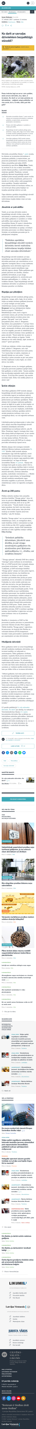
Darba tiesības (10, 1241)
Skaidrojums (12, 22)
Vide (22, 22)
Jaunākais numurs (19, 1340)
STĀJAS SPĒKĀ (6, 1029)
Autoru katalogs (18, 1342)
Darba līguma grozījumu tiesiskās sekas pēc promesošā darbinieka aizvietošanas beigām (17, 1262)
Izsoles (15, 1319)
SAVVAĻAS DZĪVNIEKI (9, 818)
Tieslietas (24, 1048)
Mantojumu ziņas (19, 1321)
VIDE (3, 815)
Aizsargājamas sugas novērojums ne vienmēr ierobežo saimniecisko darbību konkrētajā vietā (17, 978)
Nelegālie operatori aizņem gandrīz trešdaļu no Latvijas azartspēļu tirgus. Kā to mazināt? (17, 1161)
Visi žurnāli (16, 1345)
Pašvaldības (14, 760)
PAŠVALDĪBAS (6, 816)
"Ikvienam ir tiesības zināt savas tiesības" (15, 1407)
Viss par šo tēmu (10, 1011)
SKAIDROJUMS (6, 1028)
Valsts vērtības (25, 1222)
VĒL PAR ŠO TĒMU (8, 809)
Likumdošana (25, 1076)
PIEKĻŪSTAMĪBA (7, 1374)
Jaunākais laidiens (19, 1316)
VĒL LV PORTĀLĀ (7, 1098)
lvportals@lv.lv (12, 1384)
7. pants (25, 154)
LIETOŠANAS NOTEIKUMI (9, 1371)
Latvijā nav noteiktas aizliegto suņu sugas (16, 965)
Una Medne (5, 783)
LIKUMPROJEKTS (7, 1026)
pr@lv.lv (15, 1386)
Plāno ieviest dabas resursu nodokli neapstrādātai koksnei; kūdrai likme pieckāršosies (16, 953)
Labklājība (24, 1062)
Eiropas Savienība (11, 1133)
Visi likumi (16, 1298)
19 (24, 746)
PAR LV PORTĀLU (7, 1369)
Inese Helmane (7, 17)
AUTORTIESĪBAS (7, 1376)
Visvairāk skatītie (18, 1295)
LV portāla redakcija (10, 1381)
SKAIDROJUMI (6, 8)
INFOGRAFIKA (6, 1024)
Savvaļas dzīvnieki (9, 765)
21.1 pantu (24, 712)
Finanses (14, 1166)
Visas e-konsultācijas (11, 1271)
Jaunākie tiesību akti (20, 1293)
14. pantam (19, 463)
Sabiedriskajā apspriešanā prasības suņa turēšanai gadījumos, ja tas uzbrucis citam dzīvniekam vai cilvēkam (18, 849)
